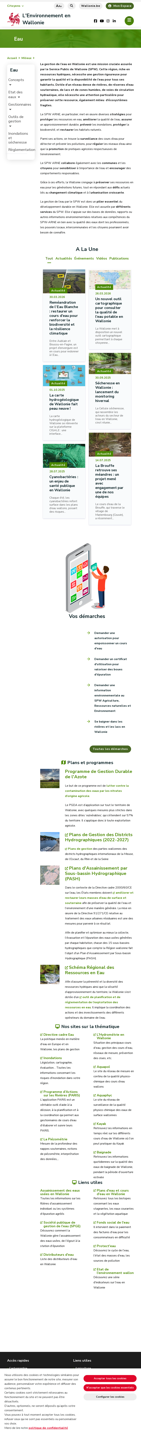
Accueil (12, 58)
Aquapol (103, 1067)
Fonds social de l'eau (113, 1223)
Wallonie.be (90, 6)
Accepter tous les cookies (110, 1378)
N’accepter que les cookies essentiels (110, 1387)
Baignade (104, 1152)
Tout (49, 258)
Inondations (53, 1058)
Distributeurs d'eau (59, 1255)
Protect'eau (106, 1246)
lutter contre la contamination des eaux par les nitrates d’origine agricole (97, 791)
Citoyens (14, 6)
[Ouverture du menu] (129, 20)
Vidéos (101, 258)
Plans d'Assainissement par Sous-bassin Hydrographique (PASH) (96, 873)
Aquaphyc (104, 1095)
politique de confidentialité (48, 1428)
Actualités (63, 258)
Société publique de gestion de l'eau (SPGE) (62, 1224)
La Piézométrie (55, 1139)
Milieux (26, 58)
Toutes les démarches (109, 749)
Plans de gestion (80, 849)
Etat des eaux (15, 94)
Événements (84, 258)
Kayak (101, 1124)
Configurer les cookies (110, 1397)
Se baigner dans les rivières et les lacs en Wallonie (109, 727)
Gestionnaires (19, 104)
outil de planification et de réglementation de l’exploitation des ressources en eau (92, 1002)
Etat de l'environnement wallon (115, 1271)
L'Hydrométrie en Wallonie (110, 1036)
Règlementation (21, 149)
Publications (119, 258)
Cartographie (18, 1368)
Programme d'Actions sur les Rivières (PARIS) (62, 1093)
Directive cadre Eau (59, 1035)
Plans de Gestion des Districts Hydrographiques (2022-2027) (99, 837)
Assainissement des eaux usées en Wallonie (60, 1192)
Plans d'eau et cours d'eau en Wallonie (113, 1192)
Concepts (16, 79)
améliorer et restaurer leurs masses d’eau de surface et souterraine (99, 898)
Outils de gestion (16, 119)
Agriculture (83, 1368)
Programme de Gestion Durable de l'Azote (98, 774)
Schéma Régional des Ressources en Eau (89, 970)
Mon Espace (120, 6)
